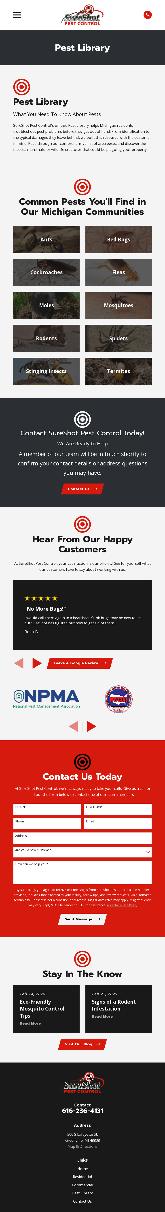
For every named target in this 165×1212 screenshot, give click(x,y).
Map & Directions (82, 1148)
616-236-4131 (82, 1112)
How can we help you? (31, 865)
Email (90, 822)
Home (82, 1170)
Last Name (94, 808)
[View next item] (37, 663)
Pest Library (82, 1194)
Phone (20, 822)
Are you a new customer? (33, 851)
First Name (23, 808)
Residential (82, 1178)
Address (21, 836)
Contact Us (82, 1202)
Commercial (82, 1186)
